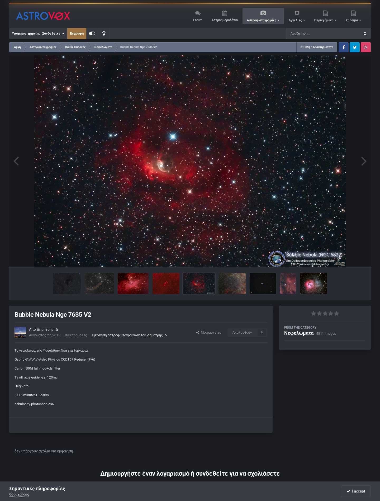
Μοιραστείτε (208, 332)
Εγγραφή (77, 33)
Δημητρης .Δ (47, 329)
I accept (355, 491)
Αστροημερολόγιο (224, 20)
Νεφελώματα (299, 333)
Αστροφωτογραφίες (262, 20)
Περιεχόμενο (324, 20)
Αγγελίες (296, 20)
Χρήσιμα (352, 20)
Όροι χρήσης (19, 494)
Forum (197, 20)
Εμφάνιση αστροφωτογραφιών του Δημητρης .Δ (129, 335)
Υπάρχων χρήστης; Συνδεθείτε (38, 33)
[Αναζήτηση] (312, 33)
